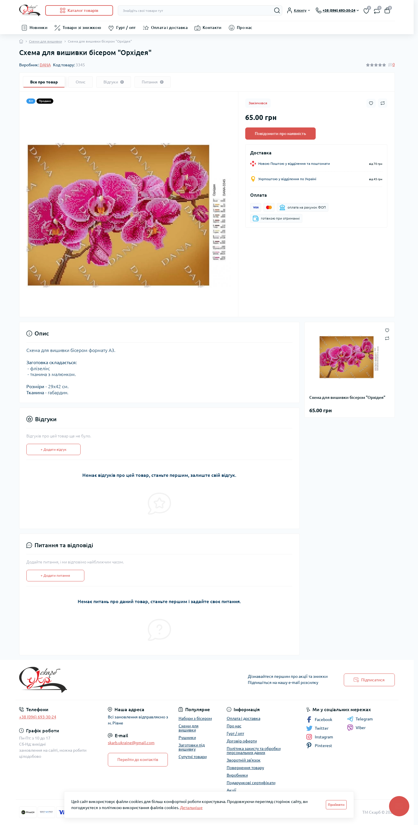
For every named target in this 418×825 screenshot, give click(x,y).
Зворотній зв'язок (244, 760)
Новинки (39, 27)
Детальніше (191, 807)
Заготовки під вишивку (192, 747)
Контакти (212, 27)
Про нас (244, 27)
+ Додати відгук (53, 449)
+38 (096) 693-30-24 (37, 717)
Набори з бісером (195, 718)
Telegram (360, 719)
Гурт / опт (126, 27)
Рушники (187, 737)
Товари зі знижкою (82, 27)
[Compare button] (382, 103)
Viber (356, 727)
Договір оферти (242, 741)
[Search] (277, 10)
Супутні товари (193, 756)
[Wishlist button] (371, 103)
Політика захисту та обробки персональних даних (254, 750)
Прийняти (336, 804)
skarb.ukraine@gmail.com (131, 742)
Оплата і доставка (169, 27)
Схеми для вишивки (45, 41)
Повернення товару (245, 767)
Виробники (237, 775)
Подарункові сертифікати (251, 782)
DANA (45, 65)
